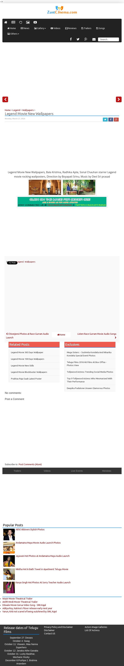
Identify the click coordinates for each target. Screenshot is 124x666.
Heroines (106, 471)
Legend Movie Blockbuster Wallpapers (29, 372)
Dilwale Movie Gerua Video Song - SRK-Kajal (24, 605)
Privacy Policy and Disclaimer (58, 627)
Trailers (86, 28)
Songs (100, 28)
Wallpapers (30, 262)
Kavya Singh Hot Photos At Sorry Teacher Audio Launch (43, 582)
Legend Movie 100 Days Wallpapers (27, 359)
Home (11, 28)
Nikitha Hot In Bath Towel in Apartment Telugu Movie (42, 569)
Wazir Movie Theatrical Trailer (17, 598)
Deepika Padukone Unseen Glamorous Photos (88, 388)
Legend (20, 262)
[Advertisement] (62, 68)
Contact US (49, 633)
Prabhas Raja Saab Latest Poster (26, 379)
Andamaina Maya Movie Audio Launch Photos (38, 542)
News (25, 28)
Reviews (71, 28)
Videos (55, 28)
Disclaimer (49, 630)
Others (13, 33)
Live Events (77, 471)
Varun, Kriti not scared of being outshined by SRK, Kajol (29, 611)
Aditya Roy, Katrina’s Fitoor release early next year (27, 608)
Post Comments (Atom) (30, 464)
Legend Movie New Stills (22, 365)
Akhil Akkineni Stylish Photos (30, 529)
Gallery (40, 28)
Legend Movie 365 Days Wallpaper (27, 352)
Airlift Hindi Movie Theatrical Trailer (20, 602)
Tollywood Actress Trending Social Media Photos (90, 372)
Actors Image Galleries (96, 627)
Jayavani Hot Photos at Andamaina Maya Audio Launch (43, 556)
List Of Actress (92, 630)
